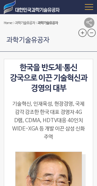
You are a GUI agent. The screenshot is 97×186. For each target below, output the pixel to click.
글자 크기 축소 (91, 33)
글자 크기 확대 (82, 33)
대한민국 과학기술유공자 (32, 7)
